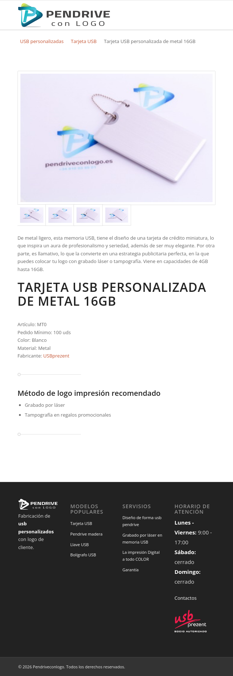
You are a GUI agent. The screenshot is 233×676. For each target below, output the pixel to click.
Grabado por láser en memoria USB (142, 538)
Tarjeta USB (84, 41)
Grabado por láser (45, 405)
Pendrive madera (86, 534)
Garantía (131, 569)
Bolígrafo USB (83, 554)
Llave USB (79, 544)
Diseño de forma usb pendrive (142, 521)
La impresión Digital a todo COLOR (141, 555)
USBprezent (56, 355)
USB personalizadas (41, 41)
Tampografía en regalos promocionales (68, 415)
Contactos (185, 598)
